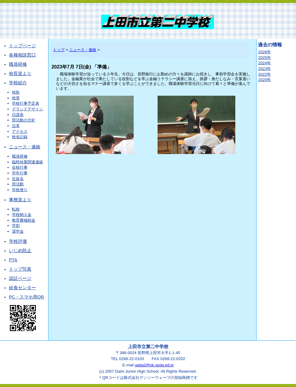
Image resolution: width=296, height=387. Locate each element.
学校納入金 (21, 214)
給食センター (22, 287)
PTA (13, 260)
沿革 (16, 126)
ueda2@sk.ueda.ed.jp (154, 365)
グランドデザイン (27, 109)
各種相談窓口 (22, 55)
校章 (16, 98)
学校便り (20, 190)
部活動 (18, 184)
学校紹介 (18, 82)
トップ (59, 50)
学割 (16, 225)
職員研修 (18, 64)
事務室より (20, 199)
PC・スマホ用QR (26, 297)
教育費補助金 (23, 220)
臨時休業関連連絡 (27, 162)
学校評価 (18, 241)
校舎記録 (20, 137)
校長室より (20, 73)
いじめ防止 (20, 250)
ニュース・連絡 (24, 146)
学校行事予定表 (25, 103)
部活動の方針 (23, 120)
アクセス (20, 131)
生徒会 (18, 178)
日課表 (18, 114)
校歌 (16, 92)
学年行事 (20, 173)
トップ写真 (20, 269)
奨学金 (18, 231)
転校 (16, 209)
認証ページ (20, 278)
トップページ (22, 45)
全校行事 (20, 167)
